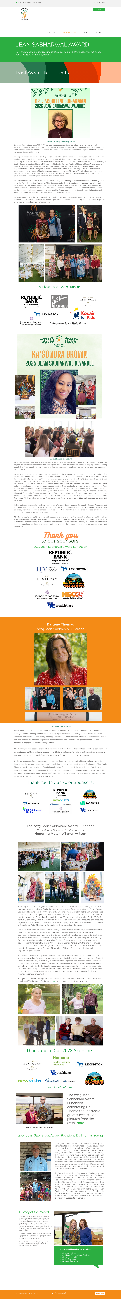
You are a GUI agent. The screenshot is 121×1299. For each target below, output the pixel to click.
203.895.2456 (62, 1293)
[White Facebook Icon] (79, 1293)
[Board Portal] (100, 1293)
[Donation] (99, 9)
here (54, 981)
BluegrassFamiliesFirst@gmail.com (29, 2)
